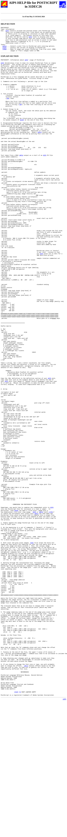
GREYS (41, 608)
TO (20, 823)
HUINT (22, 137)
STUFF (16, 823)
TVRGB (4, 54)
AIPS (7, 31)
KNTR (34, 608)
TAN (7, 111)
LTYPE (51, 608)
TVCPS (4, 52)
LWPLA (4, 50)
